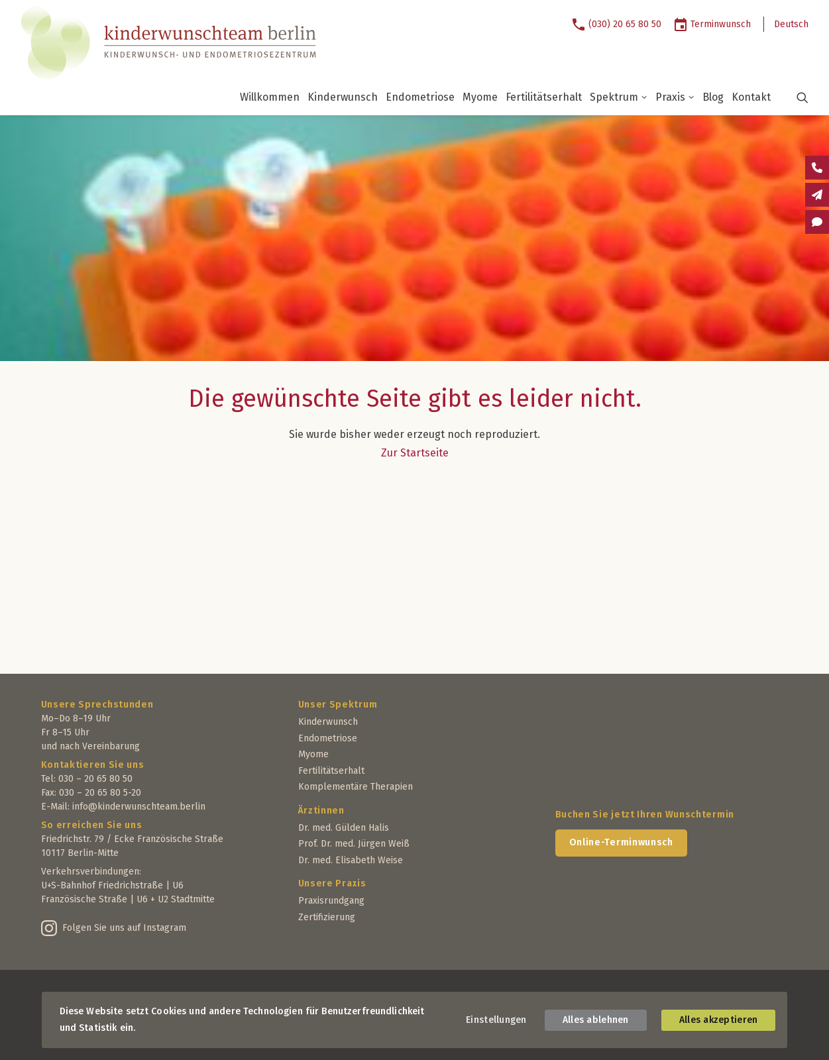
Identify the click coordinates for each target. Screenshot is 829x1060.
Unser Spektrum (338, 704)
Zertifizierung (326, 917)
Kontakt (751, 97)
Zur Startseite (415, 453)
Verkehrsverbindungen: (91, 871)
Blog (713, 97)
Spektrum (618, 97)
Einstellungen (496, 1020)
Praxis (674, 97)
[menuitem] (621, 24)
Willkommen (270, 97)
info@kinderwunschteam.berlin (138, 806)
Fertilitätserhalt (544, 97)
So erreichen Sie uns (91, 825)
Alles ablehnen (596, 1020)
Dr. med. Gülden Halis (343, 827)
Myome (480, 97)
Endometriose (420, 97)
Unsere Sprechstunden (97, 704)
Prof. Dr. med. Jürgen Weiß (354, 843)
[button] (794, 97)
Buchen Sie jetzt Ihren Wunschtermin (645, 814)
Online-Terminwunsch (621, 842)
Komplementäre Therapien (355, 786)
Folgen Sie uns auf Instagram (124, 927)
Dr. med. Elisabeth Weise (350, 860)
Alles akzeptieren (718, 1020)
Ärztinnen (321, 810)
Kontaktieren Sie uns (92, 764)
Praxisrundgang (331, 900)
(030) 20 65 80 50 (624, 24)
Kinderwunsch (342, 97)
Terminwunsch (721, 24)
